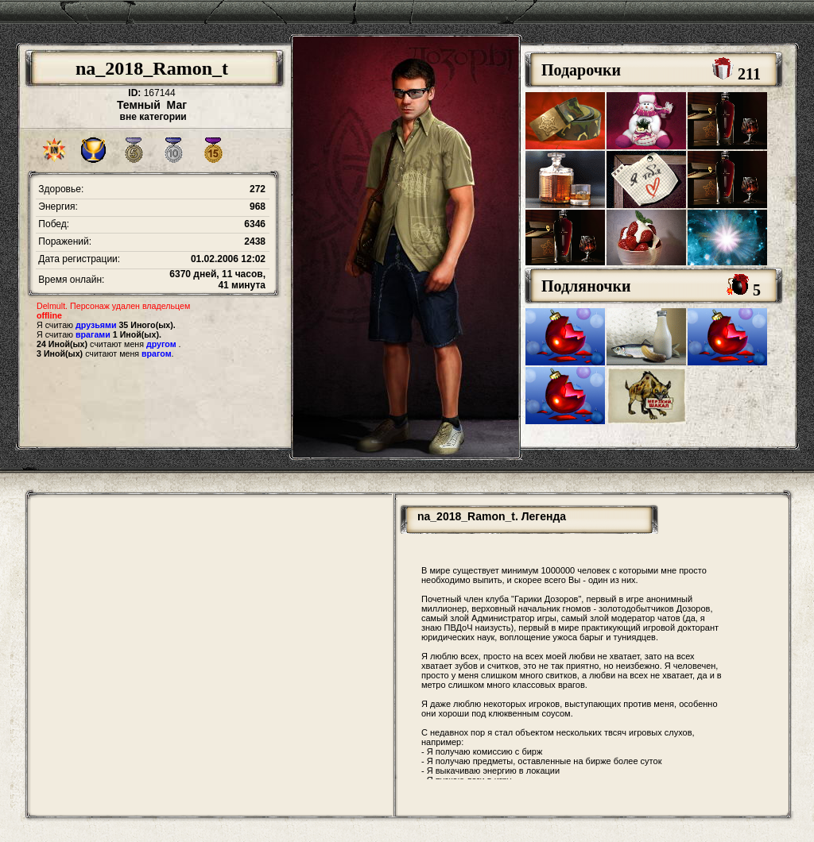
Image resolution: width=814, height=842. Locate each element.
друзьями (96, 325)
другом (161, 344)
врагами (93, 334)
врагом (156, 353)
